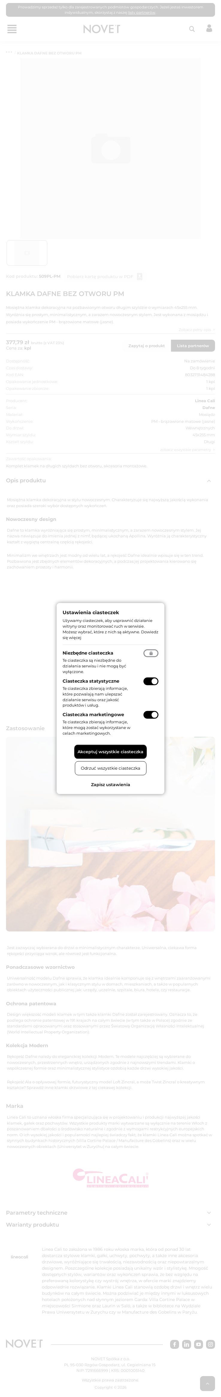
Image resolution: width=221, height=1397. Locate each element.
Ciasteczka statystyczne (91, 681)
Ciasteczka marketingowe (93, 714)
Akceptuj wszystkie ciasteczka (110, 751)
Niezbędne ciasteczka (88, 653)
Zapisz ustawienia (110, 784)
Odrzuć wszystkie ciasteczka (110, 768)
